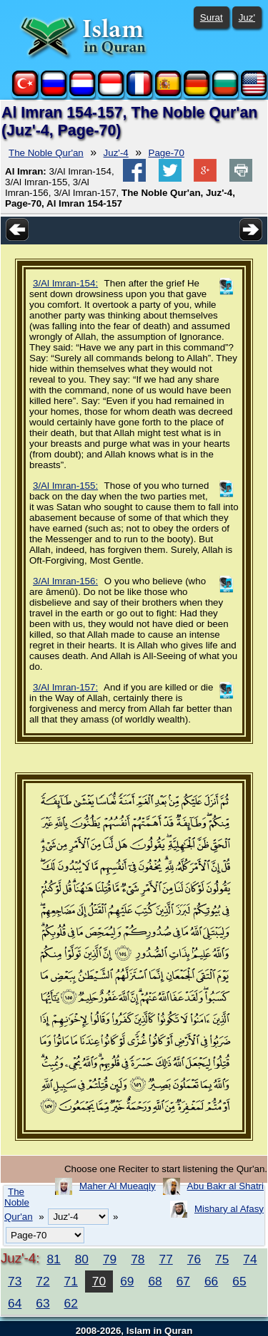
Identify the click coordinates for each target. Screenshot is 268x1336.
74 (250, 1259)
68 (155, 1281)
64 (14, 1303)
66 (211, 1281)
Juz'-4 (116, 152)
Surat (211, 17)
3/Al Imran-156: (65, 581)
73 (14, 1281)
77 (166, 1259)
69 (127, 1281)
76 (194, 1259)
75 (222, 1259)
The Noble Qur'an (46, 152)
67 (183, 1281)
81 (53, 1259)
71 (71, 1281)
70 (99, 1281)
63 (42, 1303)
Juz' (247, 17)
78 (137, 1259)
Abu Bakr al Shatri (225, 1186)
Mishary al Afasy (229, 1208)
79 (109, 1259)
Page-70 (166, 152)
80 (82, 1259)
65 (239, 1281)
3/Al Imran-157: (65, 687)
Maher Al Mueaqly (117, 1186)
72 (42, 1281)
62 (71, 1303)
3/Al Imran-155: (65, 485)
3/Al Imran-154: (65, 283)
